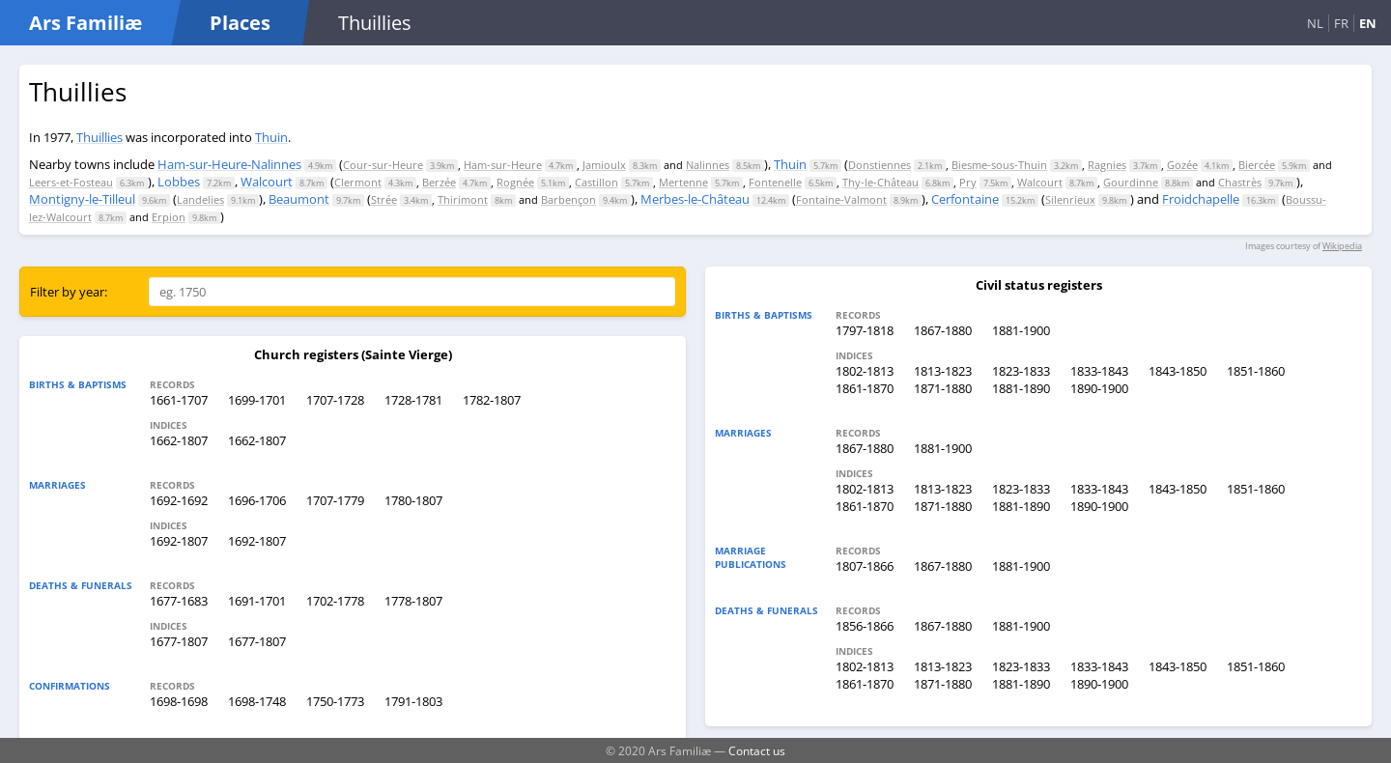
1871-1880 (943, 388)
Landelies (200, 199)
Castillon (596, 182)
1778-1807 (413, 600)
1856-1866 (865, 626)
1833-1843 (1099, 371)
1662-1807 (179, 440)
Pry (968, 182)
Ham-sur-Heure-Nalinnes (229, 164)
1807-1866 (865, 566)
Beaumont (299, 199)
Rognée (515, 182)
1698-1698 (179, 701)
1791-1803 (413, 701)
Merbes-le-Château (695, 199)
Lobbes (178, 181)
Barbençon (568, 199)
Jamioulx (604, 164)
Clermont (358, 182)
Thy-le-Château (880, 182)
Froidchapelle (1200, 199)
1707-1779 (335, 500)
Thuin (271, 137)
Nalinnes (707, 164)
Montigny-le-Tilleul (82, 199)
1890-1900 (1099, 388)
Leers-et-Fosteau (71, 182)
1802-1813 (865, 371)
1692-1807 (179, 541)
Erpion (168, 217)
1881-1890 (1021, 388)
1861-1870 (865, 388)
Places (240, 23)
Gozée (1182, 164)
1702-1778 (335, 600)
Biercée (1256, 164)
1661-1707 (179, 400)
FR (1341, 23)
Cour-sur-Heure (383, 164)
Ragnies (1107, 164)
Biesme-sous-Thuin (999, 164)
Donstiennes (879, 164)
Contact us (756, 750)
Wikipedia (1342, 246)
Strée (384, 199)
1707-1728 (335, 400)
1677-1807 (179, 641)
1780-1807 (413, 500)
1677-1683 (179, 600)
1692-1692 (179, 500)
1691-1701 (257, 600)
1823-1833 (1021, 371)
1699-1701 (257, 400)
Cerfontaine (965, 199)
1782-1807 (492, 400)
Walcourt (267, 181)
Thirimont (463, 199)
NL (1315, 23)
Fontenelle (775, 182)
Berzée (439, 182)
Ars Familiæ (85, 23)
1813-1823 (943, 371)
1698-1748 (257, 701)
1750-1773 (335, 701)
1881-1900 (1021, 330)
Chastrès (1240, 182)
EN (1368, 23)
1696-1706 (257, 500)
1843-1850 (1177, 371)
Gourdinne (1130, 182)
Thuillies (99, 137)
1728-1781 (413, 400)
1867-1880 (943, 330)
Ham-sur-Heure (503, 164)
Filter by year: (68, 291)
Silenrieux (1070, 199)
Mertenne (683, 182)
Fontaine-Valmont (841, 199)
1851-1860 (1256, 371)
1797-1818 (865, 330)
